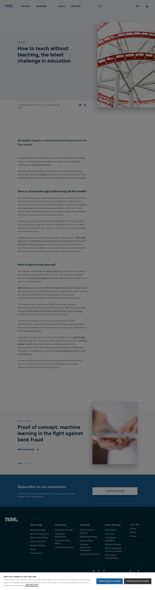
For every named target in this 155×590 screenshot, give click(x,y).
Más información (32, 585)
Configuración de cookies (137, 581)
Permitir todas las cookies (109, 581)
